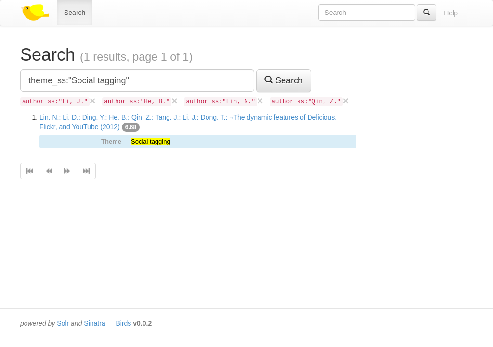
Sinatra (94, 323)
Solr (63, 323)
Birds (123, 323)
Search (74, 12)
